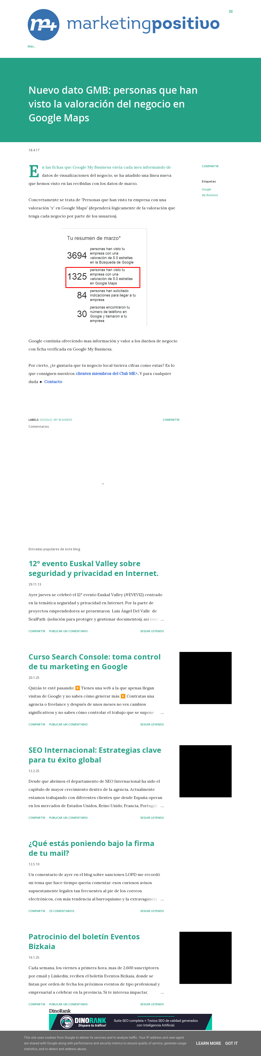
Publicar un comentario (68, 631)
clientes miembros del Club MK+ (107, 373)
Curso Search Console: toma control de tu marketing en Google (95, 661)
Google (206, 189)
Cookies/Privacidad (98, 46)
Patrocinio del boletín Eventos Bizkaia (84, 941)
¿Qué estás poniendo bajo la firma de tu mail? (91, 848)
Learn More (208, 1043)
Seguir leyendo (152, 631)
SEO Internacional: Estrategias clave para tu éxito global (95, 755)
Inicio (127, 46)
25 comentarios (61, 911)
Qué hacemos (37, 46)
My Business (210, 195)
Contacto (66, 46)
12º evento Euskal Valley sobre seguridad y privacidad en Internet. (94, 568)
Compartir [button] (210, 166)
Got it (231, 1043)
